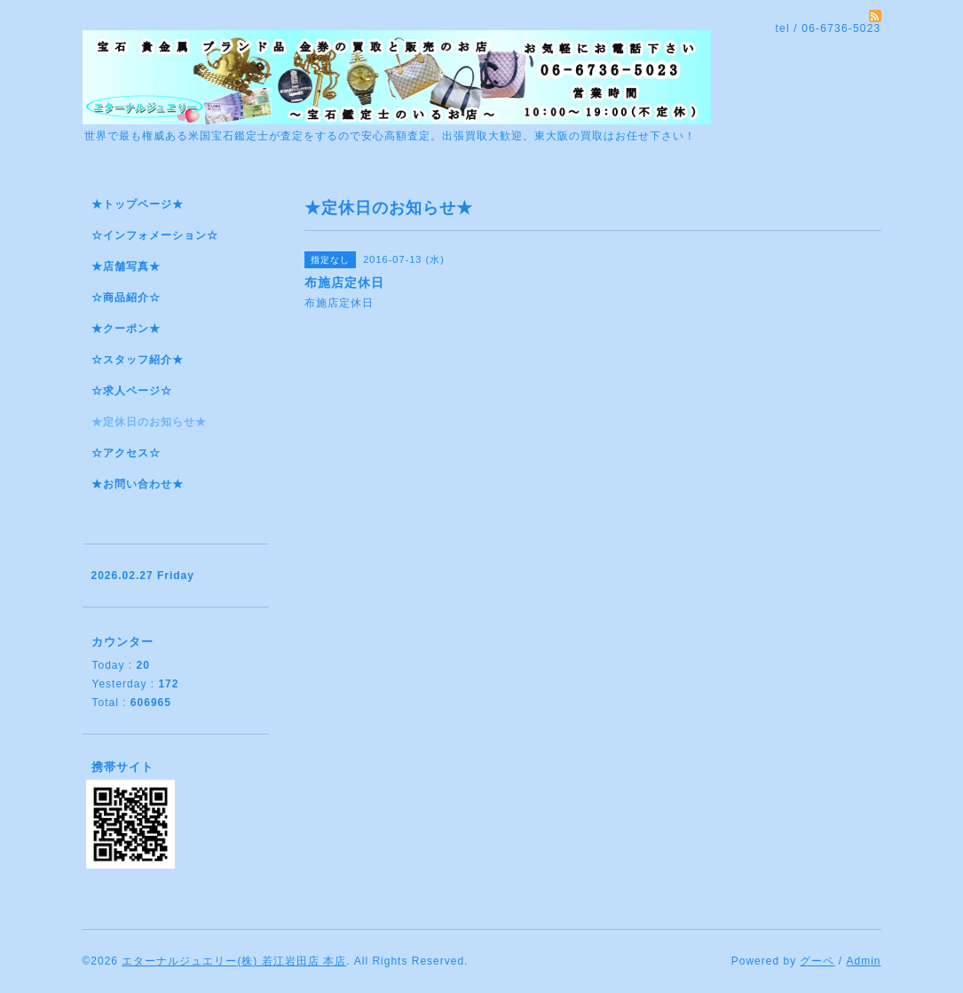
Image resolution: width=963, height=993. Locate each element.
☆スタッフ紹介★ (137, 360)
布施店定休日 (340, 303)
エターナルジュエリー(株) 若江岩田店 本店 (234, 961)
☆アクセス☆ (126, 453)
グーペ (817, 961)
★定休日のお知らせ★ (149, 422)
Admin (863, 961)
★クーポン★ (126, 328)
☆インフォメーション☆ (154, 235)
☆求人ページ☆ (131, 391)
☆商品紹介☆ (126, 297)
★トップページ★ (137, 204)
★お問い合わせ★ (137, 484)
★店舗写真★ (126, 266)
